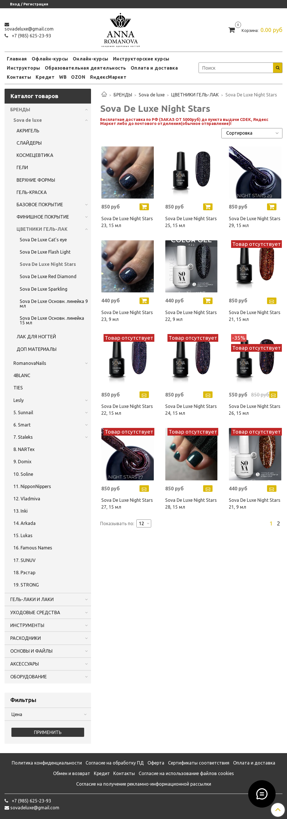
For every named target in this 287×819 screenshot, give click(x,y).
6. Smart (22, 424)
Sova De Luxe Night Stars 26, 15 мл (254, 410)
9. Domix (22, 461)
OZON (78, 77)
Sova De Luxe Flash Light (45, 251)
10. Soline (23, 474)
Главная (17, 58)
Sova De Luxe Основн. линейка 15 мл (52, 320)
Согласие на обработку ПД (115, 762)
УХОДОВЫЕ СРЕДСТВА (35, 612)
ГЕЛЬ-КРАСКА (32, 192)
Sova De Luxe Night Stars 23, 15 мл (127, 222)
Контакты (19, 77)
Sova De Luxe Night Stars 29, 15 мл (254, 222)
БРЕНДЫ (123, 94)
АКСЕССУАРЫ (24, 663)
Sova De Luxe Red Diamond (48, 276)
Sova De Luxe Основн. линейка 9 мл (54, 303)
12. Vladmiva (26, 498)
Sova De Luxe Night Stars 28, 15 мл (191, 503)
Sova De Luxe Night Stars (48, 264)
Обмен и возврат (71, 773)
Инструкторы (23, 67)
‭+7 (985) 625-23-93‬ (31, 35)
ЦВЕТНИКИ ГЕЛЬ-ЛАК (195, 94)
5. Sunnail (23, 412)
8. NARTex (24, 449)
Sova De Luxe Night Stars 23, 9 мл (127, 316)
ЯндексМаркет (108, 77)
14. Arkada (24, 523)
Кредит (45, 77)
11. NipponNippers (32, 486)
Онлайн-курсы (90, 58)
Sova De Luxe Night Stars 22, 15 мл (127, 410)
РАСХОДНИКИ (25, 638)
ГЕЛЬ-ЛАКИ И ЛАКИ (32, 599)
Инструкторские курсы (141, 58)
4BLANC (21, 375)
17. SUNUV (24, 560)
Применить (48, 732)
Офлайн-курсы (50, 58)
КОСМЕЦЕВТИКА (35, 155)
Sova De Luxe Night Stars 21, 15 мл (254, 316)
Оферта (155, 762)
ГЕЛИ (22, 167)
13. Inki (20, 510)
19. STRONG (26, 584)
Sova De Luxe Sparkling (43, 289)
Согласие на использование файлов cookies (186, 773)
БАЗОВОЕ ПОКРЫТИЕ (40, 204)
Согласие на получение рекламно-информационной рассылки (143, 783)
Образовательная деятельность (85, 67)
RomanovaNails (29, 363)
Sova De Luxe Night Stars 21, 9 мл (254, 503)
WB (62, 77)
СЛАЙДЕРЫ (29, 142)
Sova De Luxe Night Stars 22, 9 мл (191, 316)
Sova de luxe (152, 94)
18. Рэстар (24, 572)
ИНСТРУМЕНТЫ (27, 625)
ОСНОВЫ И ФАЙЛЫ (31, 651)
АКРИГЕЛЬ (28, 130)
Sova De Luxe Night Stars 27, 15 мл (127, 503)
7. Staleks (23, 437)
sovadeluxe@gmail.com (29, 28)
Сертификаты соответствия (198, 762)
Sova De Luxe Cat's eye (43, 239)
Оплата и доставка (154, 67)
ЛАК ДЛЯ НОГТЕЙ (36, 336)
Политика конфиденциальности (47, 762)
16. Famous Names (32, 547)
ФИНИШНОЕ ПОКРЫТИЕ (43, 216)
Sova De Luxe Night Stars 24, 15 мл (191, 410)
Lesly (18, 400)
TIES (18, 387)
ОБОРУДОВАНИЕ (28, 676)
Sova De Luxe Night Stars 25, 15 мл (191, 222)
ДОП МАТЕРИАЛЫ (36, 349)
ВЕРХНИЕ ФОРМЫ (36, 180)
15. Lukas (23, 535)
